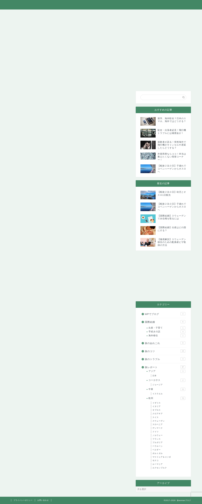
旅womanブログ (101, 4)
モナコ (155, 460)
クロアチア (157, 414)
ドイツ (155, 432)
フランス (156, 439)
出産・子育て (167, 327)
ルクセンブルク (159, 468)
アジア (167, 371)
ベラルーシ (157, 446)
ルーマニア (157, 464)
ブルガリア (157, 442)
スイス (155, 417)
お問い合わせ (180, 13)
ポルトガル (157, 453)
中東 (167, 389)
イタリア (156, 406)
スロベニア (157, 424)
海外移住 (167, 335)
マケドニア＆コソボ (161, 457)
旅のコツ (89, 13)
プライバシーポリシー (23, 500)
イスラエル (157, 394)
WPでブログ (157, 13)
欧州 (167, 398)
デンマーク (157, 428)
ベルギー (156, 450)
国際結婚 (134, 13)
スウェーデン (158, 421)
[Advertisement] (163, 276)
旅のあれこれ (45, 13)
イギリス (156, 403)
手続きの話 (167, 331)
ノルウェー (157, 435)
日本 (154, 376)
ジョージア (157, 385)
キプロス (156, 410)
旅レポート (67, 13)
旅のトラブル (112, 13)
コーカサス (167, 380)
